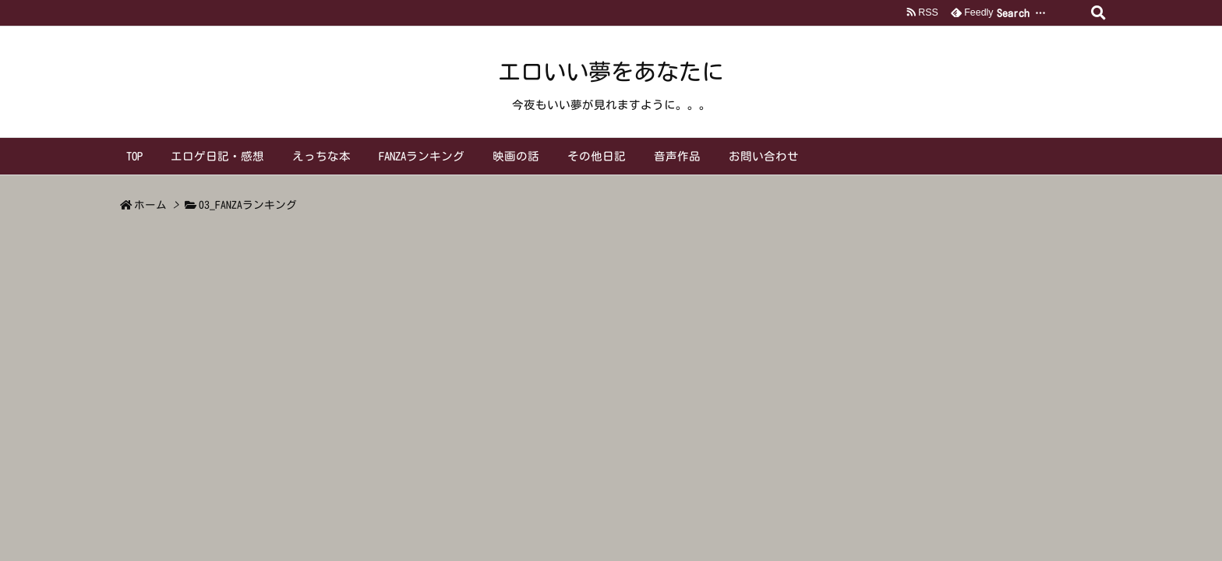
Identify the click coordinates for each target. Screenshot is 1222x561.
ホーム (150, 204)
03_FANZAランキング (248, 204)
